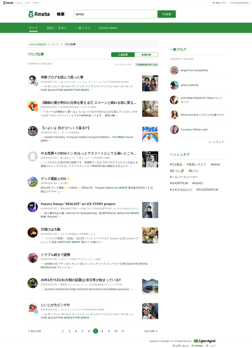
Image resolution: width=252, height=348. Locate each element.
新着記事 (146, 54)
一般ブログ (83, 28)
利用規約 (197, 345)
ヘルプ (211, 345)
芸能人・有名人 (57, 28)
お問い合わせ (181, 345)
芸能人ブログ (221, 2)
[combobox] (115, 14)
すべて (55, 44)
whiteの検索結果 (38, 44)
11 (122, 331)
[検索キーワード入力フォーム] (115, 14)
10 (115, 331)
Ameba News (108, 28)
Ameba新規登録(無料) (240, 2)
